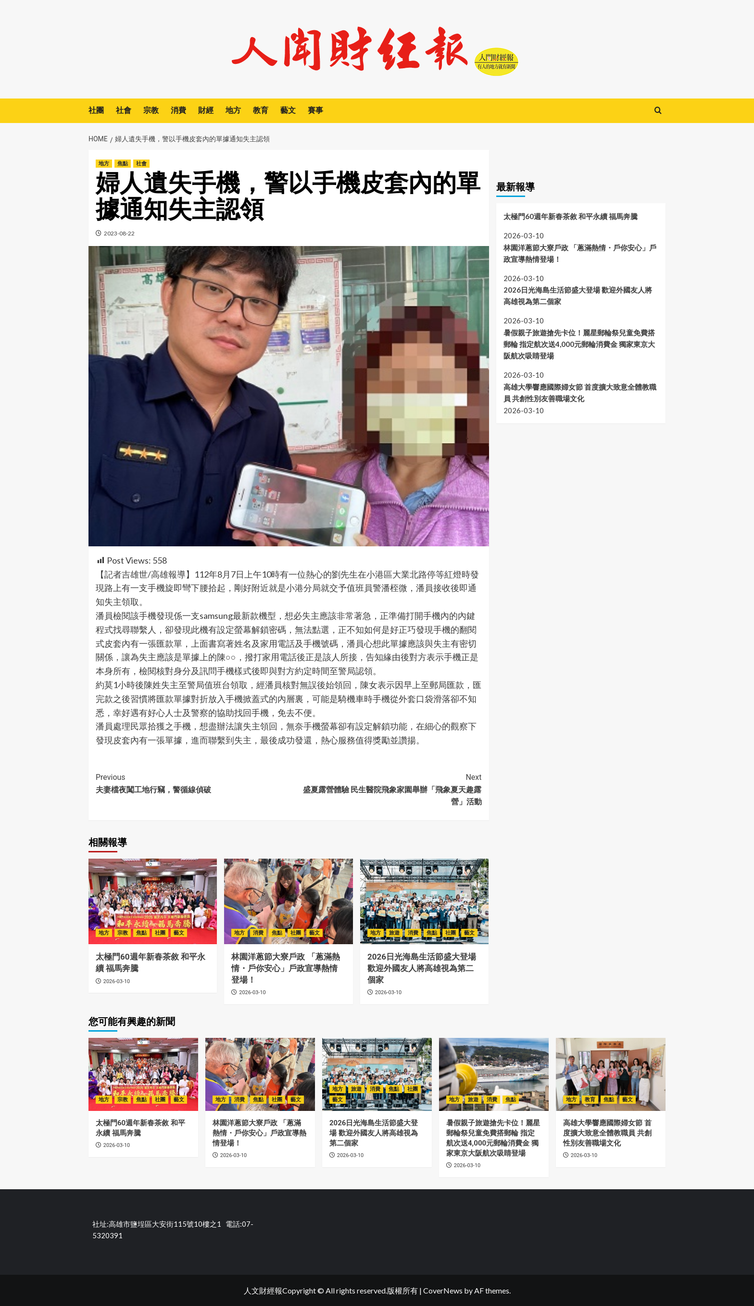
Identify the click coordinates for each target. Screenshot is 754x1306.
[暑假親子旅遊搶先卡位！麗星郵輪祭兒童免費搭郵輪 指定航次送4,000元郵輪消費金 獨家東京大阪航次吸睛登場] (494, 1074)
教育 (260, 110)
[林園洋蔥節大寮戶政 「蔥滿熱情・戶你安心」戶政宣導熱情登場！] (288, 901)
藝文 (288, 110)
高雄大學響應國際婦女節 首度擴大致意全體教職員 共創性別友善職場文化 (579, 392)
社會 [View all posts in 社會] (141, 163)
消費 (178, 110)
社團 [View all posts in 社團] (160, 933)
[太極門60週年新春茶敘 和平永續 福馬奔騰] (152, 901)
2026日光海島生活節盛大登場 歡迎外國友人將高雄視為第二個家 (421, 968)
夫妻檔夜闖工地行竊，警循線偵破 (192, 782)
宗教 (151, 110)
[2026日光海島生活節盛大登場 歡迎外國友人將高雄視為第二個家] (424, 901)
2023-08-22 (119, 233)
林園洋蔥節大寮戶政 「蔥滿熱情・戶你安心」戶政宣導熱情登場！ (285, 968)
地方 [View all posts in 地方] (104, 163)
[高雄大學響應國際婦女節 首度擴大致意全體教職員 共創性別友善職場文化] (611, 1074)
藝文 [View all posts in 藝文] (179, 933)
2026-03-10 (116, 981)
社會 (123, 110)
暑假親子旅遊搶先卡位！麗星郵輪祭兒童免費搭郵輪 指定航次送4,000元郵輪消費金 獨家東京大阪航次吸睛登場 (579, 344)
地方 (233, 110)
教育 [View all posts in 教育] (590, 1100)
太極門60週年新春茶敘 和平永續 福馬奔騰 (571, 216)
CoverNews (443, 1290)
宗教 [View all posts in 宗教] (122, 933)
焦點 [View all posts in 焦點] (122, 163)
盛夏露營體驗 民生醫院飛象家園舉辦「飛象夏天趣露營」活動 (385, 788)
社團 (96, 110)
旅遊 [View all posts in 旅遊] (394, 933)
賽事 (315, 110)
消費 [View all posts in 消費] (258, 933)
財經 (206, 110)
